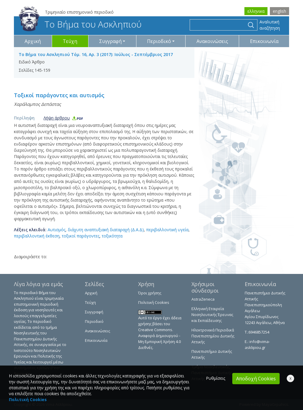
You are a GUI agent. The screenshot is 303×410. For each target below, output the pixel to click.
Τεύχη (70, 41)
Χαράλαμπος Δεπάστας (37, 104)
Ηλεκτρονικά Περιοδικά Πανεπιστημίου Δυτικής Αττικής (212, 335)
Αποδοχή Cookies (256, 378)
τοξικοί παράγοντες (80, 236)
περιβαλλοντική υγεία (167, 229)
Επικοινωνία (264, 41)
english (279, 11)
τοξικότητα (112, 236)
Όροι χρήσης (149, 293)
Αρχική (33, 41)
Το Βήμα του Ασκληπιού (80, 24)
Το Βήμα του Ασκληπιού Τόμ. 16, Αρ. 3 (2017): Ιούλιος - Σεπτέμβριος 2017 (96, 54)
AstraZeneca (203, 299)
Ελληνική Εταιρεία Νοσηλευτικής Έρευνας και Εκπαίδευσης (212, 314)
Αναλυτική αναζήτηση (270, 25)
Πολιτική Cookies (153, 302)
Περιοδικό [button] (159, 41)
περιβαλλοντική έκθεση (36, 236)
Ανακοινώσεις (212, 41)
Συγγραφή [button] (110, 41)
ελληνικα (256, 11)
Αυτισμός (56, 229)
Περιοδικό (94, 321)
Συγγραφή (94, 312)
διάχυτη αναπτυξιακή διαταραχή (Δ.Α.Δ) (106, 229)
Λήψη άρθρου (63, 118)
